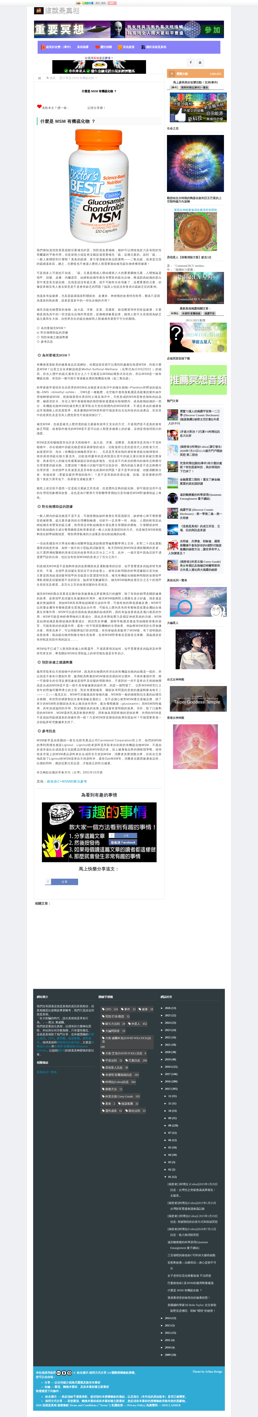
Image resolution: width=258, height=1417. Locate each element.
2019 (168, 1059)
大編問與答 (112, 1030)
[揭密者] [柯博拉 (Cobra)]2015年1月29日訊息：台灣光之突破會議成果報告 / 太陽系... (193, 1190)
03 (170, 1162)
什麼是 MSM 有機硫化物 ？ (185, 1290)
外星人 (136, 1023)
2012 (168, 1332)
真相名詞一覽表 (47, 1072)
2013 (168, 1325)
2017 (168, 1074)
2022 (168, 1037)
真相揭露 (83, 47)
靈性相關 (103, 47)
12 (170, 1096)
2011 (168, 1340)
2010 (168, 1347)
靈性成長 (111, 1110)
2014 (168, 1318)
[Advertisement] (99, 944)
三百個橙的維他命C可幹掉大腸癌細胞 (191, 1255)
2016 (168, 1081)
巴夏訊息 (134, 1060)
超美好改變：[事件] (55, 47)
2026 (168, 1008)
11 (170, 1103)
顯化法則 (134, 1110)
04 (170, 1154)
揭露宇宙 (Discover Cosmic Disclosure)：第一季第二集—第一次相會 (201, 514)
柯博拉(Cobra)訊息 (117, 1081)
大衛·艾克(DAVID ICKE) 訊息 (123, 1053)
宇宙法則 (111, 1060)
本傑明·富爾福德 (191, 313)
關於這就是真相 (153, 47)
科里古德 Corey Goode (119, 1096)
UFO (51, 1038)
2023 (168, 1030)
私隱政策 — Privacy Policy (128, 1405)
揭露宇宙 (210, 313)
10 (170, 1110)
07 (170, 1132)
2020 (168, 1052)
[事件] (174, 87)
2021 (168, 1044)
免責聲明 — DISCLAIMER (163, 1405)
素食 (108, 1103)
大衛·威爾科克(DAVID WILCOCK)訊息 (126, 1040)
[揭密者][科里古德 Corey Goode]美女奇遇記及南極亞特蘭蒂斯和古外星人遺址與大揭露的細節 (200, 566)
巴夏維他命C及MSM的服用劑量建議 (190, 1283)
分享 (65, 881)
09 (170, 1118)
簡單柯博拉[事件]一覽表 (194, 87)
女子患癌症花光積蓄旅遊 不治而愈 (189, 1275)
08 (170, 1125)
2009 (168, 1354)
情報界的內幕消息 (68, 1042)
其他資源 (125, 47)
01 (170, 1176)
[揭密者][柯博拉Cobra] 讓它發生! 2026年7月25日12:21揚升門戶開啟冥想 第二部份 (201, 451)
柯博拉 (174, 313)
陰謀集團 (74, 1038)
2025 (168, 1015)
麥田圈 (61, 1038)
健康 (145, 1009)
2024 (168, 1022)
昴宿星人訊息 (114, 1067)
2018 (168, 1066)
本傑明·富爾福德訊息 (118, 1074)
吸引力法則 (112, 1023)
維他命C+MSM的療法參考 (67, 781)
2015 (168, 1088)
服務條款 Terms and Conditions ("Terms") (83, 1405)
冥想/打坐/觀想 (114, 1016)
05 (170, 1147)
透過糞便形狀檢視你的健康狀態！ (189, 1297)
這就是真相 (49, 1405)
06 (170, 1140)
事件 (61, 1050)
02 (170, 1169)
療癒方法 (111, 1089)
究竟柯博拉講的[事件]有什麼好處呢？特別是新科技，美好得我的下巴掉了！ (201, 467)
